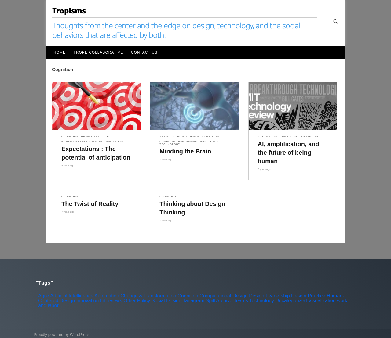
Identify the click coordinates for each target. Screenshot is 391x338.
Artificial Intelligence (179, 136)
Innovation (114, 141)
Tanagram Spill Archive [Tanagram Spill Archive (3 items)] (207, 300)
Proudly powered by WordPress (62, 334)
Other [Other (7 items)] (129, 300)
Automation (268, 136)
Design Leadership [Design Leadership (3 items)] (269, 295)
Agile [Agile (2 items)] (43, 295)
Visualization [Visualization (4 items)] (322, 300)
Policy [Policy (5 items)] (143, 300)
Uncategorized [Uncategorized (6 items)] (291, 300)
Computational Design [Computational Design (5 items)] (223, 295)
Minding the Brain (185, 151)
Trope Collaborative (98, 52)
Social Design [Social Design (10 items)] (166, 300)
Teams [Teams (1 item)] (241, 300)
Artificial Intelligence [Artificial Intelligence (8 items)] (71, 295)
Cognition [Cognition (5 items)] (187, 295)
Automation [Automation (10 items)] (106, 295)
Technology (169, 144)
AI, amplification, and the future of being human (288, 152)
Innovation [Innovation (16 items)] (87, 300)
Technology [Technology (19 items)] (261, 300)
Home (59, 52)
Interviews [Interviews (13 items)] (111, 300)
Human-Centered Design (81, 141)
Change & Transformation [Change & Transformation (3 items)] (148, 295)
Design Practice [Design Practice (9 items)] (308, 295)
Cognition (70, 136)
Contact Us (144, 52)
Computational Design (178, 141)
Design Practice (95, 136)
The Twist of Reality (89, 203)
